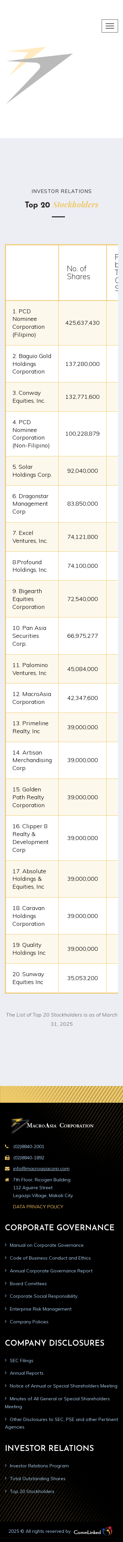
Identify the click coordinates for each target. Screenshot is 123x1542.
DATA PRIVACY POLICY (38, 1207)
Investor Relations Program (39, 1466)
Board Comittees (28, 1284)
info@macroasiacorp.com (41, 1168)
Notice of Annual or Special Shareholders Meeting (63, 1386)
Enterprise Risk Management (41, 1309)
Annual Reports (27, 1373)
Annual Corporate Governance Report (51, 1271)
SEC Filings (21, 1360)
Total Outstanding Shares (38, 1479)
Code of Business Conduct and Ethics (50, 1258)
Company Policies (29, 1322)
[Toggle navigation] (110, 26)
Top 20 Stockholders (32, 1491)
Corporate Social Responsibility (43, 1296)
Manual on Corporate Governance (47, 1245)
